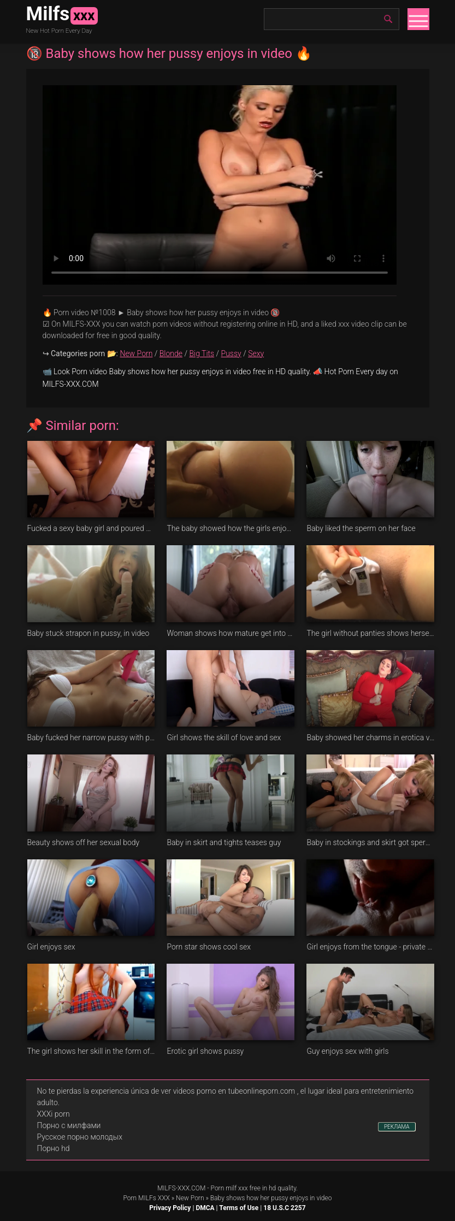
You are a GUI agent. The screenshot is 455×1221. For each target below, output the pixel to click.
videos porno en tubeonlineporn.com (234, 1091)
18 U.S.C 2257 (284, 1208)
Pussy (231, 353)
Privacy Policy (170, 1208)
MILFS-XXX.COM (181, 1188)
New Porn (136, 353)
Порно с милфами (69, 1125)
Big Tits (201, 353)
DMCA (205, 1208)
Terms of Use (238, 1208)
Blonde (170, 353)
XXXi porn (53, 1114)
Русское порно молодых (79, 1136)
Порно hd (53, 1148)
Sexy (256, 353)
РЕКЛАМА (397, 1127)
